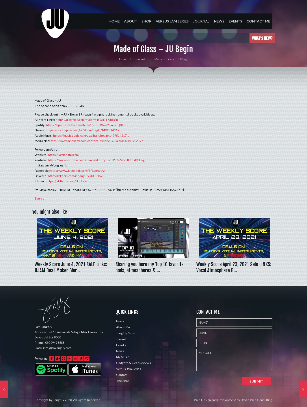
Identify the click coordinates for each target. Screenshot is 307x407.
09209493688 (55, 342)
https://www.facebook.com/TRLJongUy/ (77, 170)
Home (122, 59)
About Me (123, 327)
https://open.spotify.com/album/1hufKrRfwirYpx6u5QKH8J (87, 125)
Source (39, 198)
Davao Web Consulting (256, 400)
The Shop (123, 381)
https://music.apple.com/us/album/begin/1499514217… (83, 130)
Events (121, 345)
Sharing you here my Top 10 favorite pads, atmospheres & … (149, 267)
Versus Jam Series (128, 369)
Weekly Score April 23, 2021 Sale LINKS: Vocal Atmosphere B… (233, 267)
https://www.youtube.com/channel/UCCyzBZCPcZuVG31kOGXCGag (96, 160)
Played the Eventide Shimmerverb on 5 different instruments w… (209, 38)
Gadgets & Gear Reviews (133, 363)
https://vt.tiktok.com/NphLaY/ (66, 181)
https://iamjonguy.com (63, 155)
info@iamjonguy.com (57, 348)
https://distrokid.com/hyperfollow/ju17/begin (87, 119)
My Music (122, 357)
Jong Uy (58, 400)
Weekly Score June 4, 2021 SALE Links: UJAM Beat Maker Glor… (71, 267)
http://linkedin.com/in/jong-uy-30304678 (76, 176)
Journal (140, 59)
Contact (122, 375)
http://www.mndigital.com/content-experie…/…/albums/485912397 (96, 141)
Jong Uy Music (126, 333)
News (120, 351)
